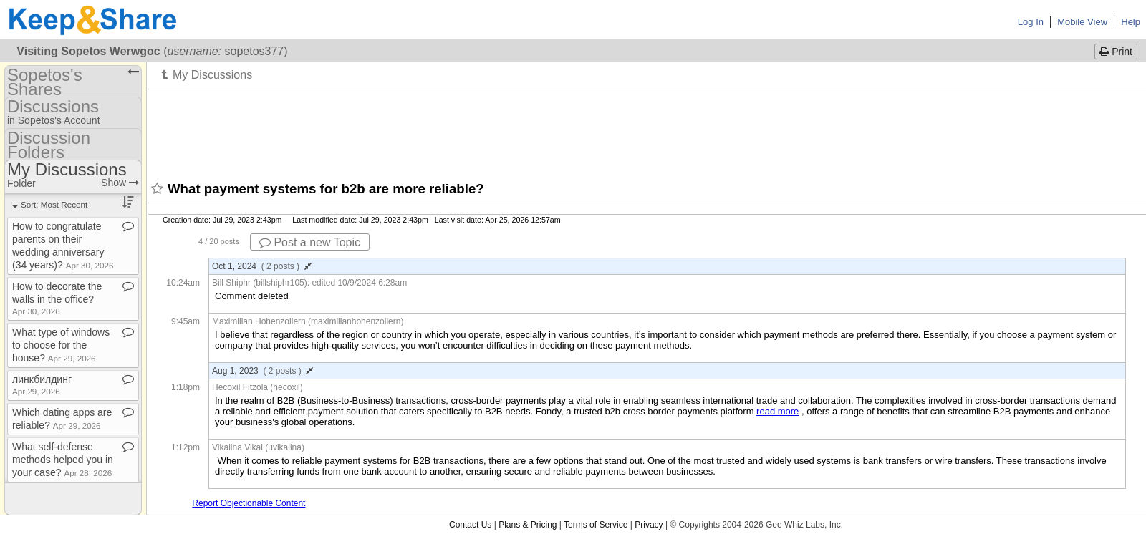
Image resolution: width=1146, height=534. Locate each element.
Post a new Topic (309, 242)
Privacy (649, 525)
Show (120, 182)
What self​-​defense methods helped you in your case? (62, 459)
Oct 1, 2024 (262, 266)
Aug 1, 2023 (262, 371)
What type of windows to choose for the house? (61, 345)
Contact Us (470, 525)
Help (1130, 21)
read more (777, 411)
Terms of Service (595, 525)
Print (1115, 51)
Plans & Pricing (528, 525)
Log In (1031, 21)
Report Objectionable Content (248, 503)
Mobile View (1082, 21)
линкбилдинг (42, 385)
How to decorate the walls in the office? (57, 298)
